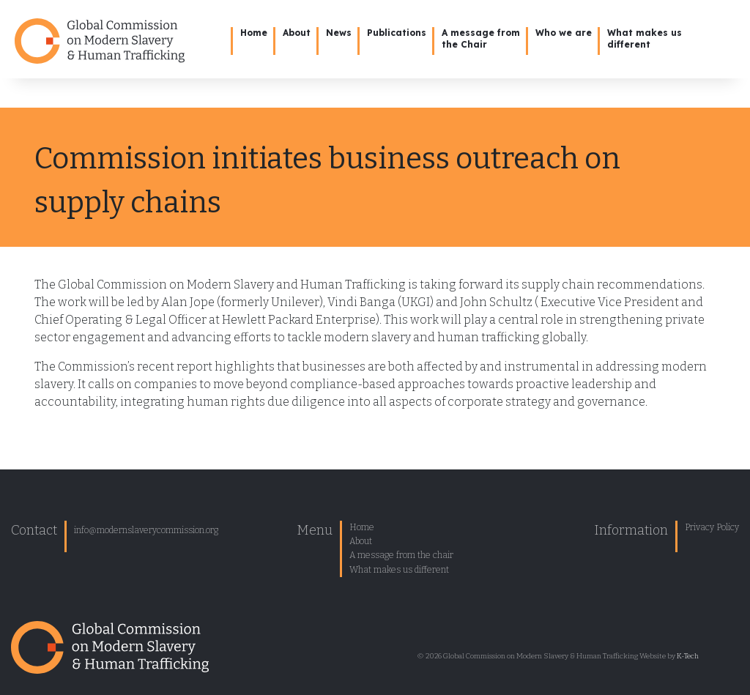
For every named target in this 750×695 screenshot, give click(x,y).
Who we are (563, 32)
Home (253, 32)
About (297, 32)
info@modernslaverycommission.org (146, 530)
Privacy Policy (712, 527)
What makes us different (399, 570)
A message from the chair (401, 555)
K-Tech (688, 656)
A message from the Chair (481, 38)
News (339, 32)
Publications (396, 32)
